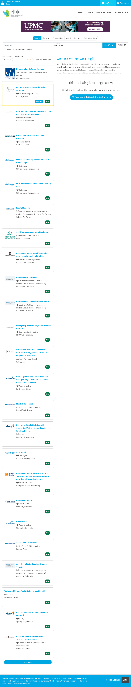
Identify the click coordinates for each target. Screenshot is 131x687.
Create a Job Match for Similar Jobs (91, 97)
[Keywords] (28, 45)
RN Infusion (21, 521)
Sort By (6, 59)
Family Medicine (23, 208)
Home (81, 12)
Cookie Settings (113, 680)
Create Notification (43, 59)
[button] (122, 45)
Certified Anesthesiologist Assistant (32, 232)
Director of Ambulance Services (30, 69)
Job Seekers (108, 3)
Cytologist (21, 452)
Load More (27, 662)
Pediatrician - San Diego (26, 277)
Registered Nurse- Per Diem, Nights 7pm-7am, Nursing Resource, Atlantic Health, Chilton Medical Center (32, 476)
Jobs (90, 12)
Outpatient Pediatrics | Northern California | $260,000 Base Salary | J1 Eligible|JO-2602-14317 (32, 352)
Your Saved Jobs (90, 38)
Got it (125, 680)
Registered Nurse (24, 500)
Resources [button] (121, 12)
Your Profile (104, 12)
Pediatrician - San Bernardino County (32, 301)
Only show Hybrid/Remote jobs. (19, 49)
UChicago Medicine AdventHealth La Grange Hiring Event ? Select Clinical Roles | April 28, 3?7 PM (32, 379)
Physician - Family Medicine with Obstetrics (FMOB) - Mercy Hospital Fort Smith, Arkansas (33, 428)
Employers (123, 3)
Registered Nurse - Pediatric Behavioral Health (24, 591)
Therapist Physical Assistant (28, 542)
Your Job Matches (73, 38)
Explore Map (58, 38)
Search (37, 38)
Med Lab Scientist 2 (24, 404)
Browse (46, 38)
